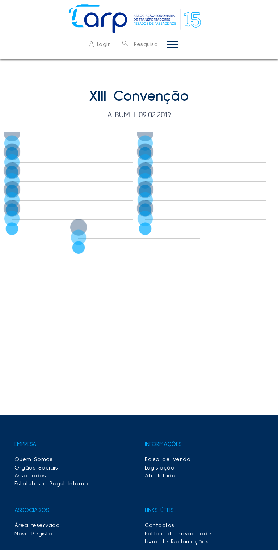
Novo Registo (33, 534)
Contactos (159, 525)
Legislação (159, 468)
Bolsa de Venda (167, 459)
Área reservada (37, 525)
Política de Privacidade (178, 534)
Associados (30, 476)
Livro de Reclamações (176, 542)
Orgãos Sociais (36, 468)
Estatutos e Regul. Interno (51, 484)
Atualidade (160, 476)
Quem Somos (33, 459)
